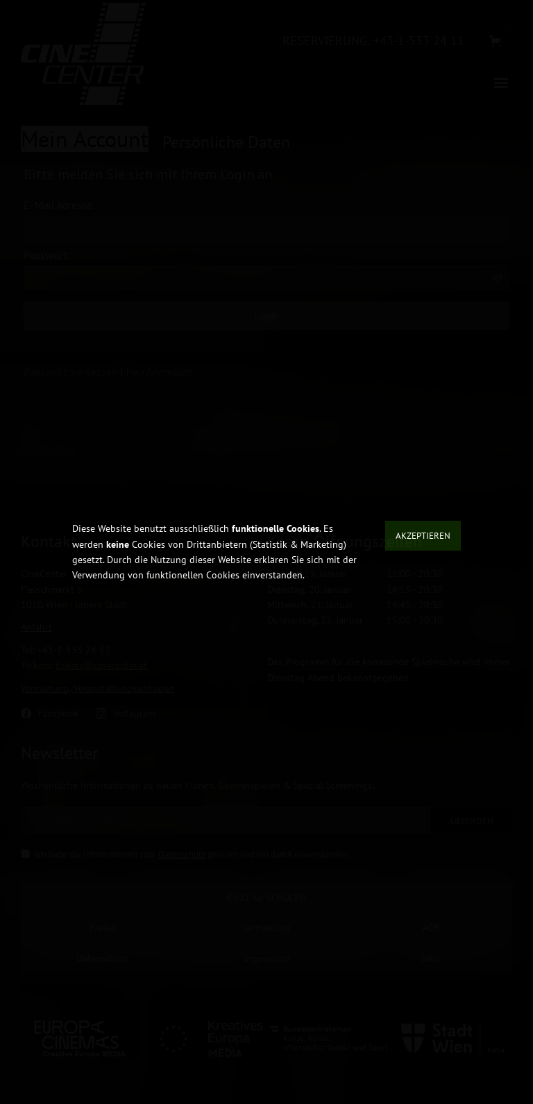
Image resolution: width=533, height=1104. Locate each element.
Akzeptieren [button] (423, 536)
